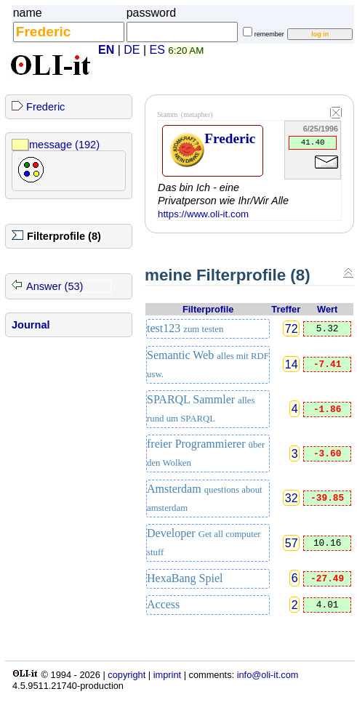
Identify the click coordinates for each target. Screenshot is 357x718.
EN (106, 50)
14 (291, 364)
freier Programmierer (206, 452)
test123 (185, 328)
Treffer (285, 309)
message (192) (64, 144)
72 (291, 329)
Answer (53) (54, 286)
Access (163, 604)
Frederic (45, 107)
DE (132, 50)
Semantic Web (208, 364)
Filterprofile (207, 309)
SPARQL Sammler (201, 408)
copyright (126, 674)
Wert (327, 309)
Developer (204, 542)
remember (269, 34)
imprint (167, 674)
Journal (31, 325)
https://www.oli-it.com (203, 214)
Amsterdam (204, 498)
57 (291, 542)
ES (157, 50)
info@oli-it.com (268, 674)
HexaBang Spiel (184, 578)
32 (291, 498)
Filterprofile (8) (64, 236)
